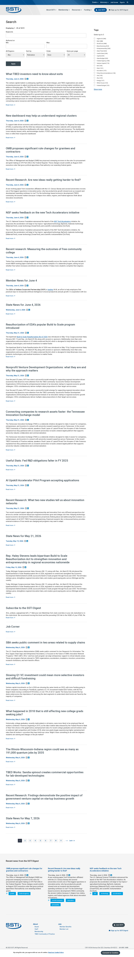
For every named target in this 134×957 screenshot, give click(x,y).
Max (48, 43)
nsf (95, 893)
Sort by (28, 51)
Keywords (9, 32)
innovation (70, 900)
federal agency (24, 893)
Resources (77, 10)
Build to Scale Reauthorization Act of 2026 (32, 337)
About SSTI (51, 10)
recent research (57, 900)
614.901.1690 (123, 947)
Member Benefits (65, 927)
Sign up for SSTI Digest (119, 10)
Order (48, 51)
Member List (64, 929)
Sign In (122, 2)
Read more (10, 105)
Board (37, 927)
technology (104, 893)
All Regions (10, 51)
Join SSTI (101, 10)
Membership (64, 10)
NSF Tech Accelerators (62, 221)
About (35, 924)
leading (50, 290)
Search (127, 2)
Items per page (72, 51)
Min (7, 43)
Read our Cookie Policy (56, 952)
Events (95, 2)
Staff (36, 929)
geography (55, 904)
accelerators (117, 893)
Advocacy (104, 2)
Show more (98, 89)
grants (12, 893)
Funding (88, 10)
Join (59, 924)
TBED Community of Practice (45, 934)
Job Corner (114, 2)
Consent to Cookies (110, 953)
